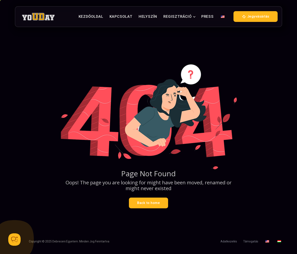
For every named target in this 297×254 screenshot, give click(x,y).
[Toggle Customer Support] (14, 239)
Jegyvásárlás (255, 16)
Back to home (148, 203)
